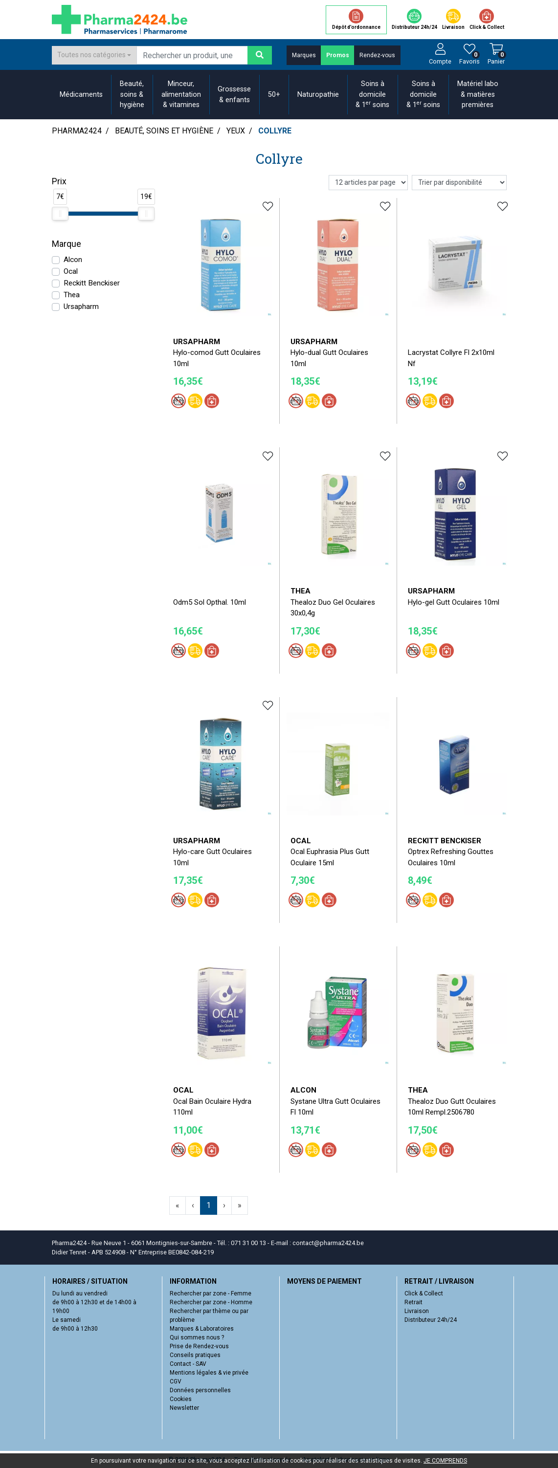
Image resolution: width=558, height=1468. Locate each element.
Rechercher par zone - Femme (210, 1293)
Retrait (413, 1302)
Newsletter (184, 1407)
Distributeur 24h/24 (430, 1319)
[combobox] (94, 55)
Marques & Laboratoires (202, 1328)
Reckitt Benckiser (92, 283)
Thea (72, 294)
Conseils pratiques (195, 1355)
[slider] (60, 213)
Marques (304, 55)
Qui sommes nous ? (197, 1337)
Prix (59, 181)
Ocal (71, 271)
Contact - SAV (188, 1363)
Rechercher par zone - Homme (211, 1302)
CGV (175, 1381)
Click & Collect (423, 1293)
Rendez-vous (377, 55)
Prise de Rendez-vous (199, 1346)
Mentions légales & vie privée (209, 1372)
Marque (66, 244)
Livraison (416, 1311)
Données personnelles (200, 1390)
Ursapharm (81, 306)
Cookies (181, 1399)
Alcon (73, 259)
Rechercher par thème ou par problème (209, 1315)
